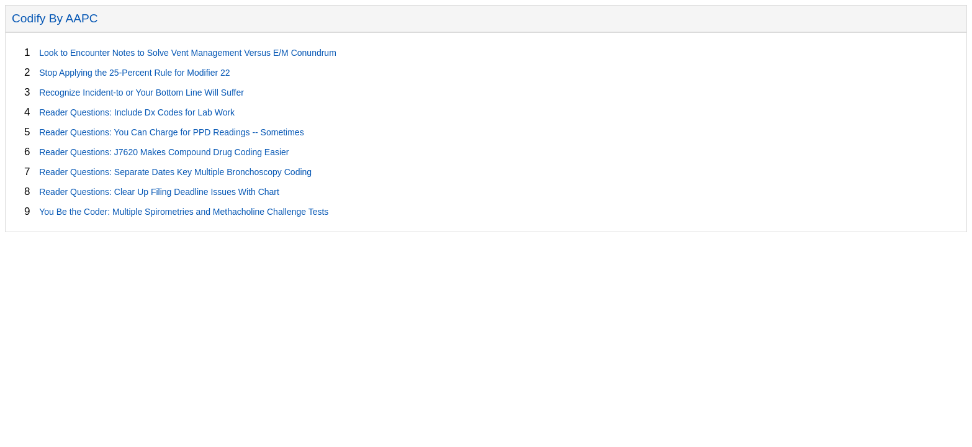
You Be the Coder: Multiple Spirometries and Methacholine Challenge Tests (183, 212)
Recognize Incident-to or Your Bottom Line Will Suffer (141, 92)
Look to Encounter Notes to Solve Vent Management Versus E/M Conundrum (187, 53)
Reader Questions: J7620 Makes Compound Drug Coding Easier (164, 152)
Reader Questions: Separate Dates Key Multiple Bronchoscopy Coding (175, 172)
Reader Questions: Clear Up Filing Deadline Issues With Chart (159, 192)
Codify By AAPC (55, 18)
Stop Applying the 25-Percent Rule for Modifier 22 (134, 73)
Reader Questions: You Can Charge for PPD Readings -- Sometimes (171, 132)
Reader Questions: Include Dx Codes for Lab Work (137, 112)
